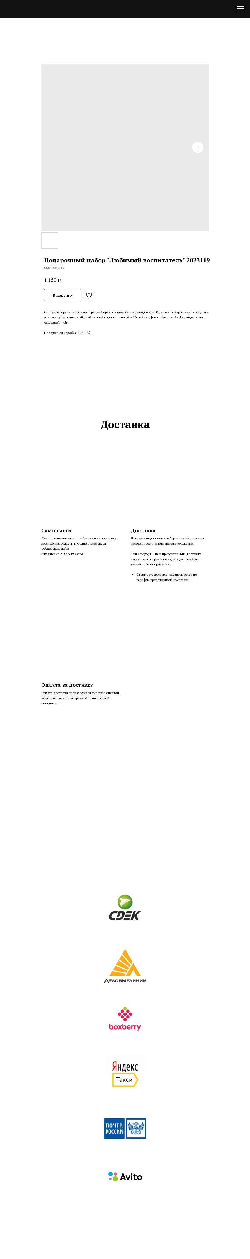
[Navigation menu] (240, 9)
